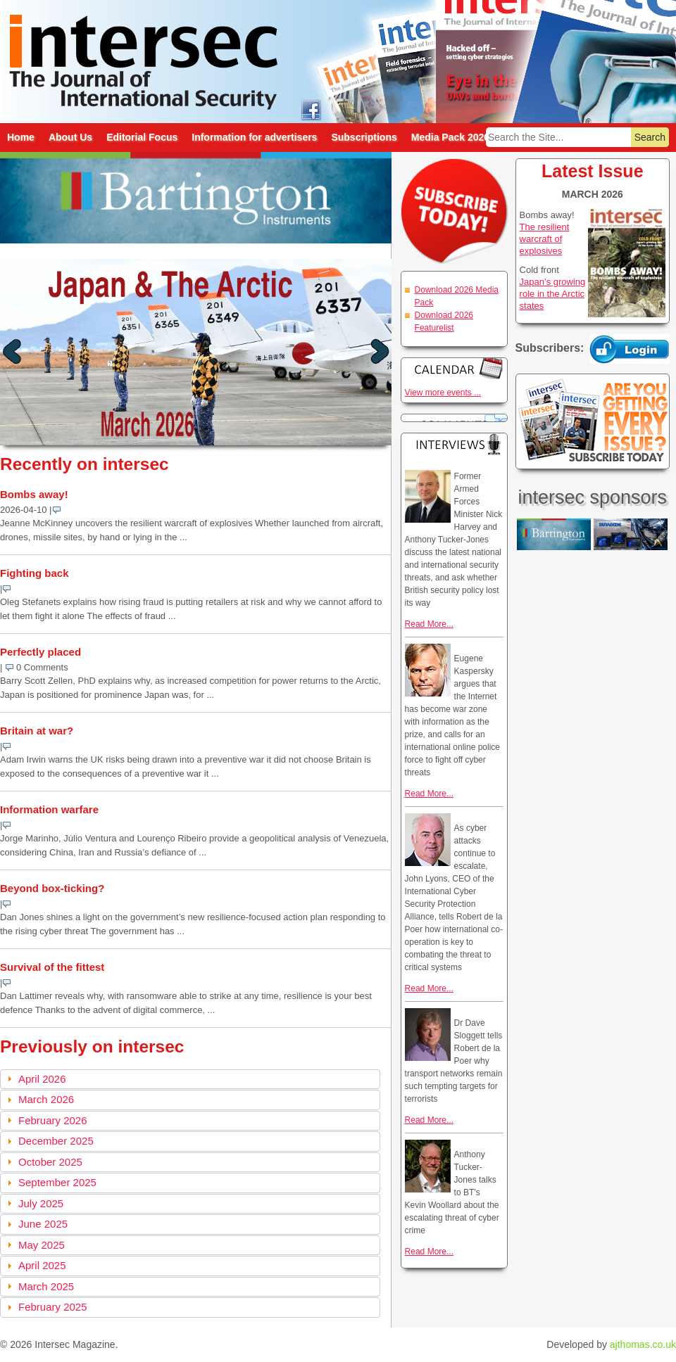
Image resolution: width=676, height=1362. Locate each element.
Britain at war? (36, 731)
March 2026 (46, 1099)
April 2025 (42, 1265)
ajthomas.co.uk (643, 1344)
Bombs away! (34, 494)
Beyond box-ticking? (52, 888)
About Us (70, 137)
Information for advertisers (254, 137)
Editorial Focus (141, 137)
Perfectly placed (40, 652)
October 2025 (50, 1162)
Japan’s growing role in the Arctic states (553, 293)
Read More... (429, 624)
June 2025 (43, 1224)
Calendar (454, 368)
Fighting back (34, 573)
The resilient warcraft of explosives (545, 239)
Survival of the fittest (52, 967)
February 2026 (52, 1120)
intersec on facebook (311, 109)
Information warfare (49, 809)
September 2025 (57, 1182)
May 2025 (41, 1245)
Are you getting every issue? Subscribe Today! (592, 421)
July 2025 (40, 1203)
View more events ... (443, 392)
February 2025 (52, 1307)
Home (21, 137)
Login (629, 349)
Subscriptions (363, 137)
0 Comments (42, 667)
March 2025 (46, 1286)
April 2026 (42, 1079)
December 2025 (56, 1141)
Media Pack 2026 (450, 137)
